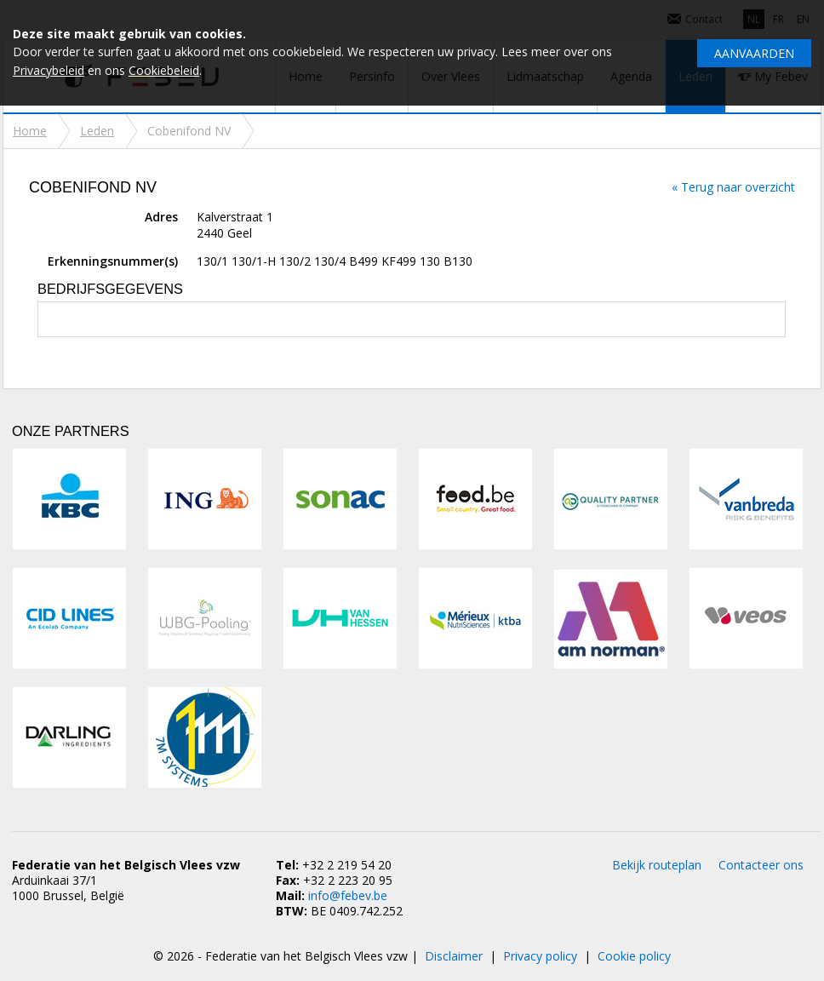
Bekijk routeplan (656, 865)
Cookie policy (634, 956)
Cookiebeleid (164, 70)
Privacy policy (540, 956)
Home (30, 131)
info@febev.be (347, 895)
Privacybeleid (48, 70)
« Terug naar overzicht (733, 187)
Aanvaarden (754, 53)
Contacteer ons (761, 865)
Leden (97, 131)
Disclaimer (454, 956)
